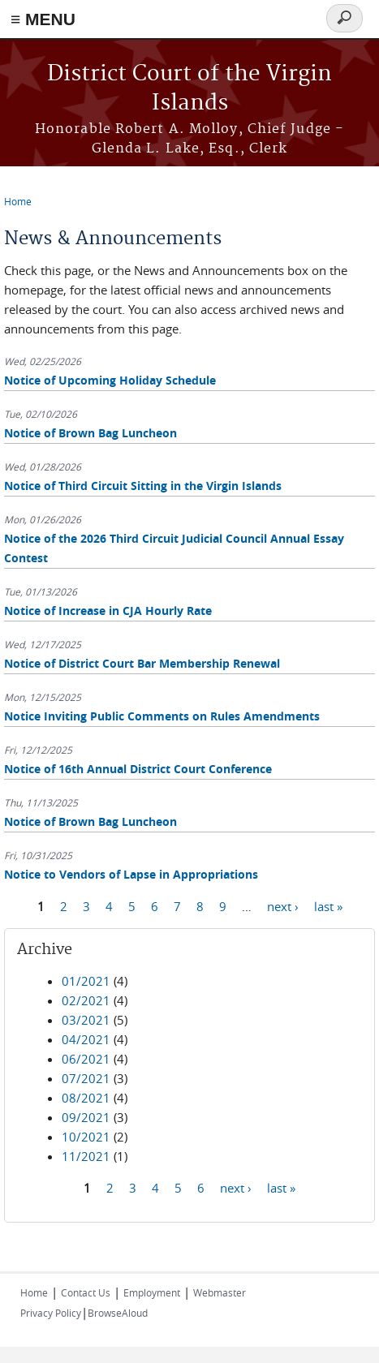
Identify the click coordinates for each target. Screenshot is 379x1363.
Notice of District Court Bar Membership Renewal (142, 663)
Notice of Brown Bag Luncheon (90, 433)
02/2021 (86, 1000)
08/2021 (86, 1098)
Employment (151, 1292)
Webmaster (219, 1292)
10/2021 (86, 1137)
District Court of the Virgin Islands (189, 89)
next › (283, 906)
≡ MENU (43, 19)
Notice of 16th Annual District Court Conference (138, 768)
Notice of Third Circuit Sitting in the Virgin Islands (143, 485)
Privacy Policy (50, 1312)
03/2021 (86, 1020)
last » (328, 906)
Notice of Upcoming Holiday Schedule (110, 380)
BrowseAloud (118, 1312)
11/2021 (86, 1156)
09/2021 (86, 1117)
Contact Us (85, 1292)
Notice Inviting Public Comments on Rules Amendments (162, 716)
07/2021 (86, 1078)
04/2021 (86, 1039)
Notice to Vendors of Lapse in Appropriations (131, 874)
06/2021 (86, 1059)
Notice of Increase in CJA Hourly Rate (108, 610)
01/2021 (86, 981)
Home (18, 201)
